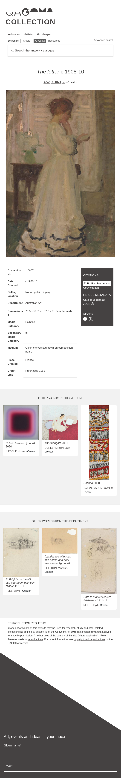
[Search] (60, 51)
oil (26, 332)
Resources (54, 40)
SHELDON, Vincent (55, 568)
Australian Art (33, 302)
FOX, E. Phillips (54, 82)
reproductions (35, 639)
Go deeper (44, 34)
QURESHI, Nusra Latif (57, 448)
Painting (30, 321)
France (29, 359)
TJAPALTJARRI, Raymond (98, 488)
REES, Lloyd (13, 591)
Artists (28, 34)
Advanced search (103, 40)
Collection (30, 22)
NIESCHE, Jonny (15, 451)
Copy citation (91, 287)
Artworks (14, 34)
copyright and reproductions (89, 639)
